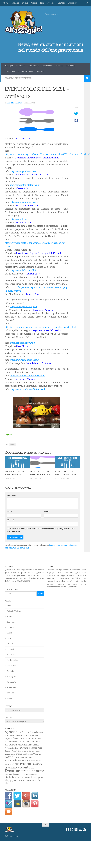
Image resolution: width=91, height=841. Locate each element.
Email (47, 511)
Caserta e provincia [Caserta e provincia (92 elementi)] (25, 738)
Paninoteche (33, 66)
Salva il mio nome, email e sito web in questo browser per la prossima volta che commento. (41, 530)
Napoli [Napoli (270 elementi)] (10, 757)
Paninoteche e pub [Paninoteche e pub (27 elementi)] (24, 758)
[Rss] (84, 829)
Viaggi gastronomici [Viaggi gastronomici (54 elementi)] (15, 780)
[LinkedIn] (76, 829)
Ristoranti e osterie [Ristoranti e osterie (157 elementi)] (30, 771)
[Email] (80, 829)
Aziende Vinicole (25, 72)
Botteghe (9, 66)
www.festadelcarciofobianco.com (27, 375)
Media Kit (72, 3)
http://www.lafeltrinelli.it (23, 270)
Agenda (12, 444)
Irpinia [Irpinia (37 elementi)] (19, 754)
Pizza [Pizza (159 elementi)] (16, 764)
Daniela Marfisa (14, 103)
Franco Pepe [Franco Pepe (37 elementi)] (36, 748)
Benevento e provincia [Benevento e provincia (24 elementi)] (22, 735)
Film (42, 3)
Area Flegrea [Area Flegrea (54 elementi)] (23, 732)
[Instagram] (71, 829)
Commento (12, 495)
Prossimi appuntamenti (18, 78)
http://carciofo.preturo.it (22, 343)
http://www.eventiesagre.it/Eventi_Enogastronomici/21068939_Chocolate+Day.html (47, 154)
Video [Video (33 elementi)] (38, 780)
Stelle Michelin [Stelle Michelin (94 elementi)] (14, 777)
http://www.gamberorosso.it (24, 171)
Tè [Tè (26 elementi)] (42, 777)
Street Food (10, 72)
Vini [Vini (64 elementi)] (7, 783)
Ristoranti (70, 66)
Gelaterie (20, 66)
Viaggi (34, 3)
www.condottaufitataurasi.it (25, 185)
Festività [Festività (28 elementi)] (8, 748)
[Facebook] (67, 829)
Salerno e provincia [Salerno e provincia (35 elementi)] (21, 774)
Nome (10, 511)
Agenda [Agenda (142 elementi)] (10, 732)
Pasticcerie (47, 66)
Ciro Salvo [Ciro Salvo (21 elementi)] (31, 742)
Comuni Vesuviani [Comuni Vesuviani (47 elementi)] (18, 745)
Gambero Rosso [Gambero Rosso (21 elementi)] (10, 751)
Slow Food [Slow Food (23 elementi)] (34, 774)
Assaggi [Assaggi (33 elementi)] (33, 732)
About (5, 3)
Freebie (51, 3)
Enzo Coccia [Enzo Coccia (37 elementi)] (33, 745)
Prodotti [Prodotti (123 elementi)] (25, 764)
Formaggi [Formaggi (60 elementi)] (25, 747)
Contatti (61, 3)
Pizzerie (59, 66)
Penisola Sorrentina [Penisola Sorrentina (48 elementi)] (28, 760)
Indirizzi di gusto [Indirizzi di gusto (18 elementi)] (10, 754)
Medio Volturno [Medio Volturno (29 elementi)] (34, 754)
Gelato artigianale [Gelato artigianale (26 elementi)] (23, 751)
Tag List (15, 3)
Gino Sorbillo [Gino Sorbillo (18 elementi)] (35, 751)
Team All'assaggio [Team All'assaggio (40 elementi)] (32, 777)
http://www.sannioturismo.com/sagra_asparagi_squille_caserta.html (40, 327)
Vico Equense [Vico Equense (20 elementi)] (31, 780)
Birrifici (40, 72)
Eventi (25, 3)
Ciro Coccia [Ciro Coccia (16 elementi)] (23, 742)
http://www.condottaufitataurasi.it (28, 389)
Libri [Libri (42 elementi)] (25, 754)
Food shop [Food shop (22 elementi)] (15, 748)
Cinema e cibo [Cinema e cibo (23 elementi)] (14, 742)
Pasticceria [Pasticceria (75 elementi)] (11, 760)
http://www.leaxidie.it (21, 219)
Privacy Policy (13, 676)
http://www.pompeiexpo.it (23, 306)
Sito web (10, 520)
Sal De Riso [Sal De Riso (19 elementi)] (8, 774)
